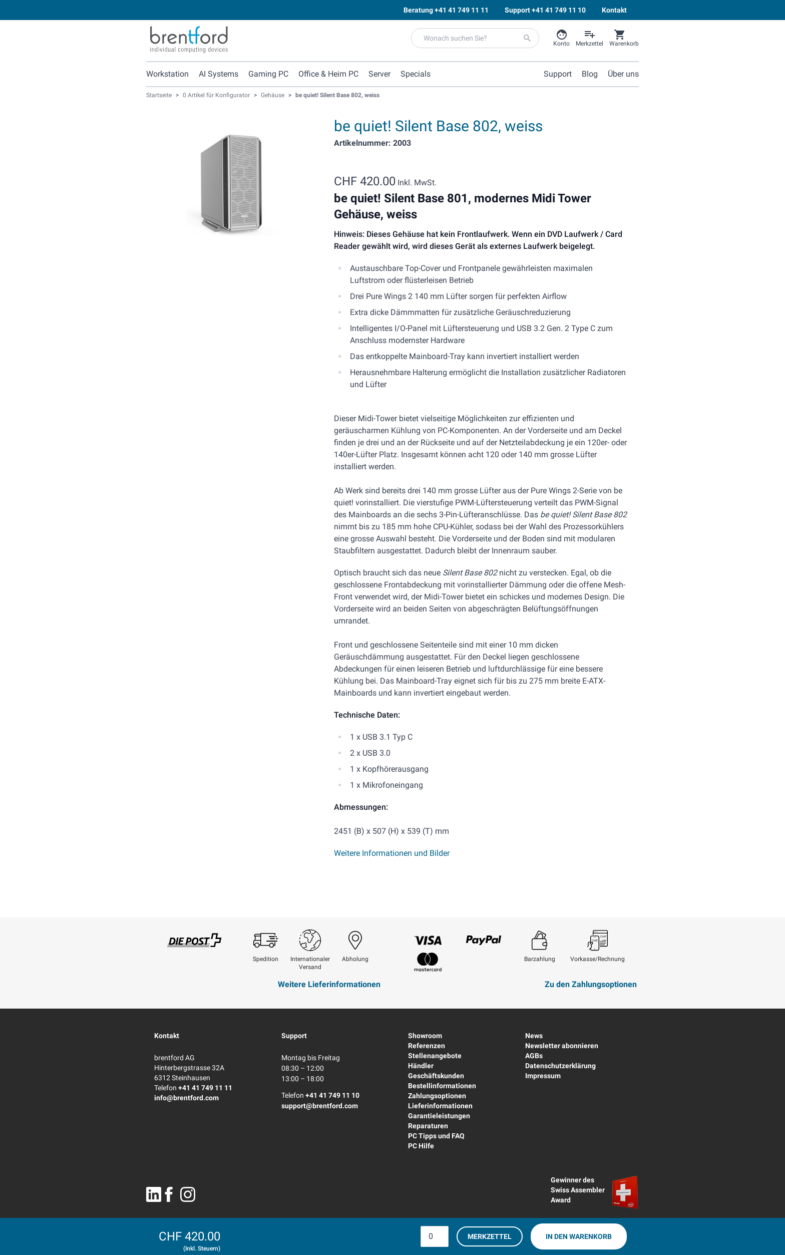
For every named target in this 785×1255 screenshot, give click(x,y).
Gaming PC (268, 74)
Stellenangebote (435, 1056)
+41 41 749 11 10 (332, 1095)
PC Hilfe (421, 1146)
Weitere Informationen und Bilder (392, 853)
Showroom (425, 1036)
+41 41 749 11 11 (205, 1088)
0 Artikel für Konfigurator (216, 95)
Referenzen (426, 1046)
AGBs (534, 1056)
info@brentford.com (186, 1098)
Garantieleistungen (439, 1116)
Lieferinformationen (440, 1106)
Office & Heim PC (328, 74)
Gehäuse (272, 95)
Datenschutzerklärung (560, 1066)
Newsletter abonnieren (561, 1046)
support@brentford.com (319, 1106)
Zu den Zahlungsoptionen (591, 984)
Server (379, 74)
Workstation (167, 74)
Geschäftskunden (436, 1076)
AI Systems (218, 74)
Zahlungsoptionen (437, 1096)
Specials (416, 74)
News (534, 1036)
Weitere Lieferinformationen (329, 984)
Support (294, 1036)
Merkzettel (490, 1236)
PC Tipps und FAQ (436, 1136)
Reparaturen (428, 1126)
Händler (421, 1066)
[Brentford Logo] (189, 39)
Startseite (159, 95)
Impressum (543, 1076)
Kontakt (166, 1036)
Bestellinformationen (442, 1086)
